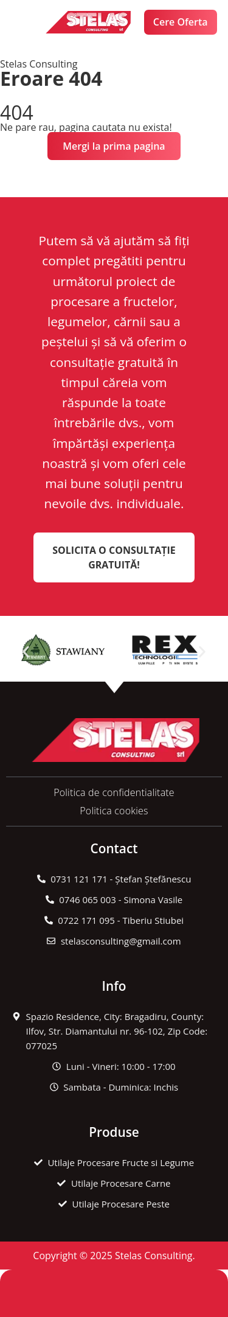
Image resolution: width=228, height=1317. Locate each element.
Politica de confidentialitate (114, 792)
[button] (23, 22)
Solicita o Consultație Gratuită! (113, 557)
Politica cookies (114, 810)
